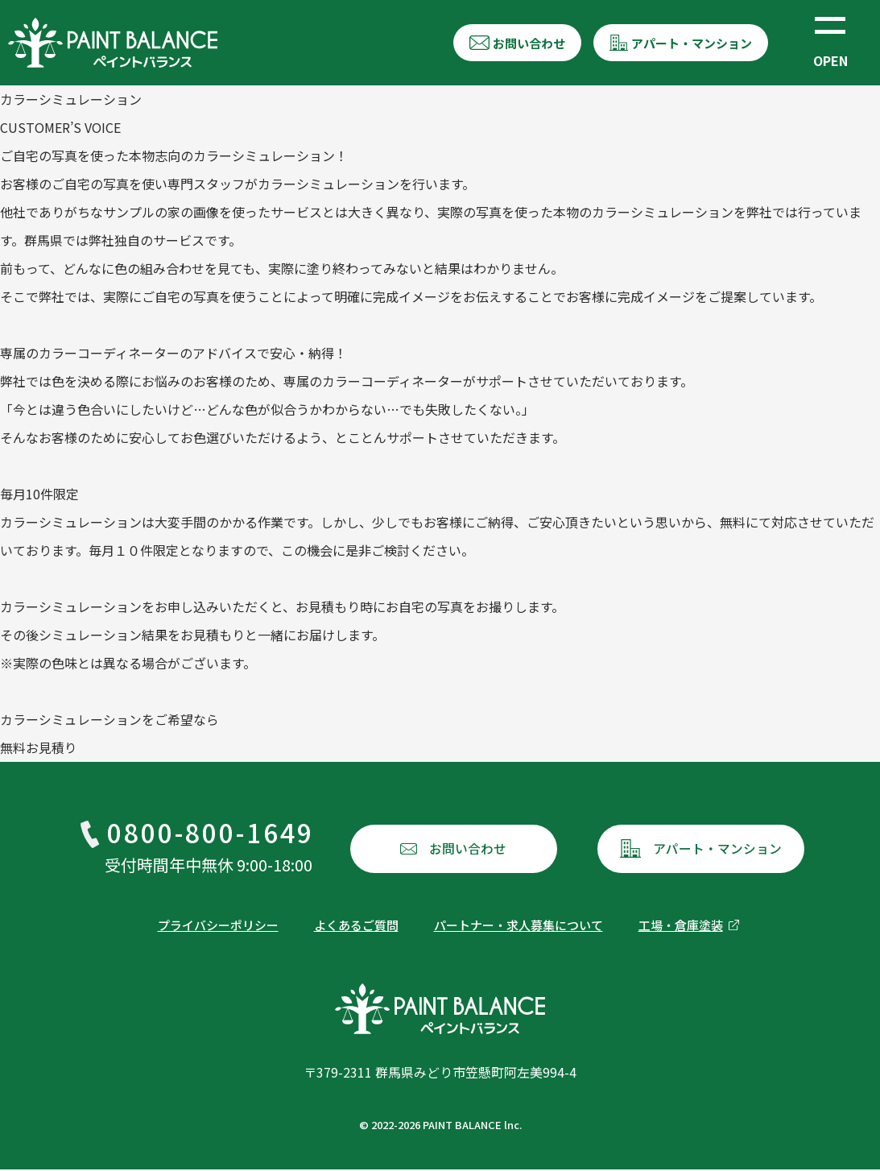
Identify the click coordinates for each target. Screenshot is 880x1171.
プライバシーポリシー (218, 926)
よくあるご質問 (356, 926)
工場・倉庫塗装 (680, 926)
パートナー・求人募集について (518, 926)
